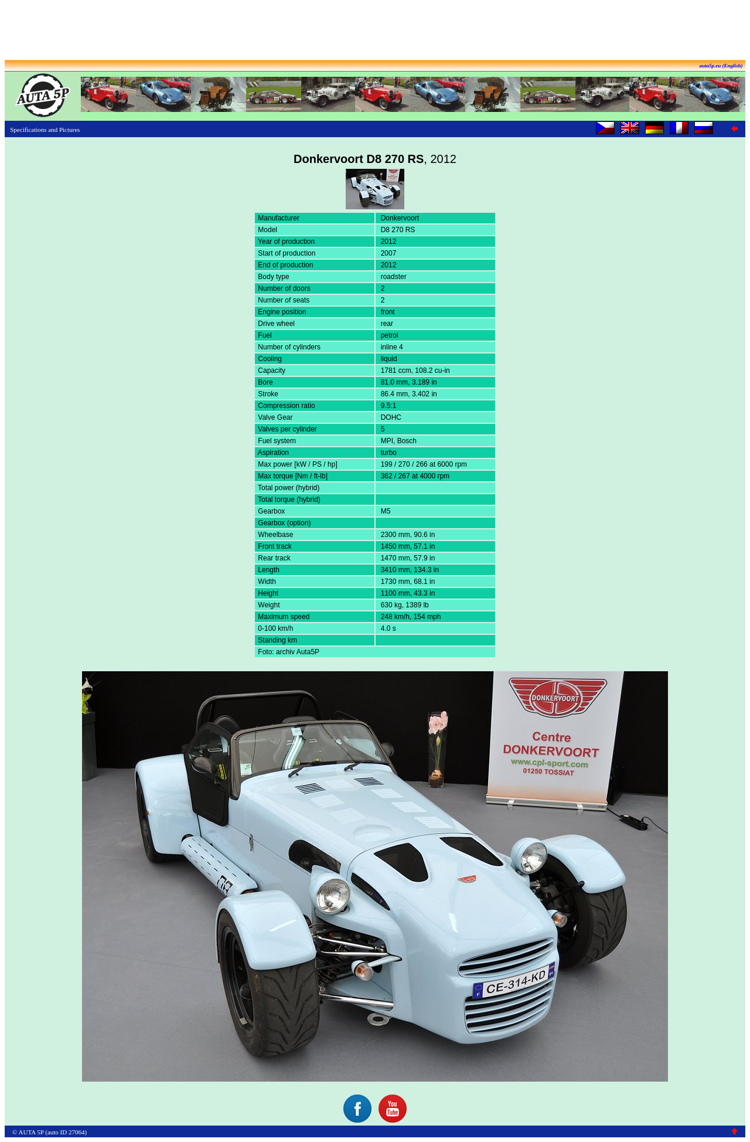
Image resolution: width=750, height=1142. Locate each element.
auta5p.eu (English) (720, 66)
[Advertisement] (375, 31)
